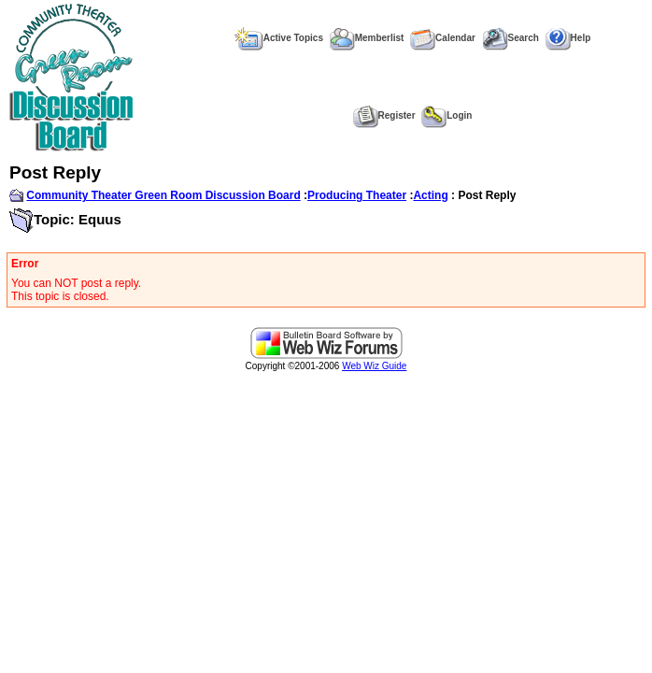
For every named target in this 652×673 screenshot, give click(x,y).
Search (510, 38)
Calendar (442, 38)
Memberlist (367, 38)
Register (384, 115)
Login (446, 115)
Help (568, 38)
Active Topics (278, 38)
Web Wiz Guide (374, 366)
